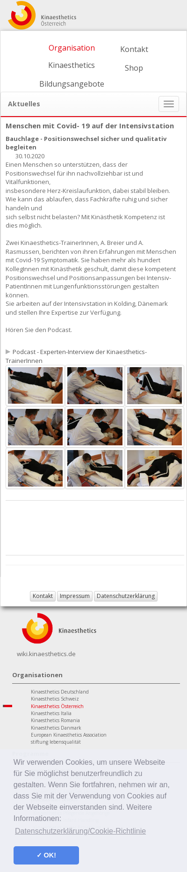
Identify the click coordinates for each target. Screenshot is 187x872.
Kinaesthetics (71, 65)
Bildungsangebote (71, 84)
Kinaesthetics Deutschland (60, 691)
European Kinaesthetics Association (69, 735)
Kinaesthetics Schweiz (55, 698)
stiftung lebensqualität (56, 742)
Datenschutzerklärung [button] (126, 596)
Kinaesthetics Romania (55, 720)
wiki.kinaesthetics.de (46, 654)
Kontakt (134, 49)
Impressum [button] (75, 596)
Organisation (72, 48)
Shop (134, 68)
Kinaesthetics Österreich (57, 706)
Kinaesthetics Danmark (56, 727)
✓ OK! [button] (46, 855)
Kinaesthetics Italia (51, 713)
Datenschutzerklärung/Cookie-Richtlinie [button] (80, 831)
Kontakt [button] (43, 596)
